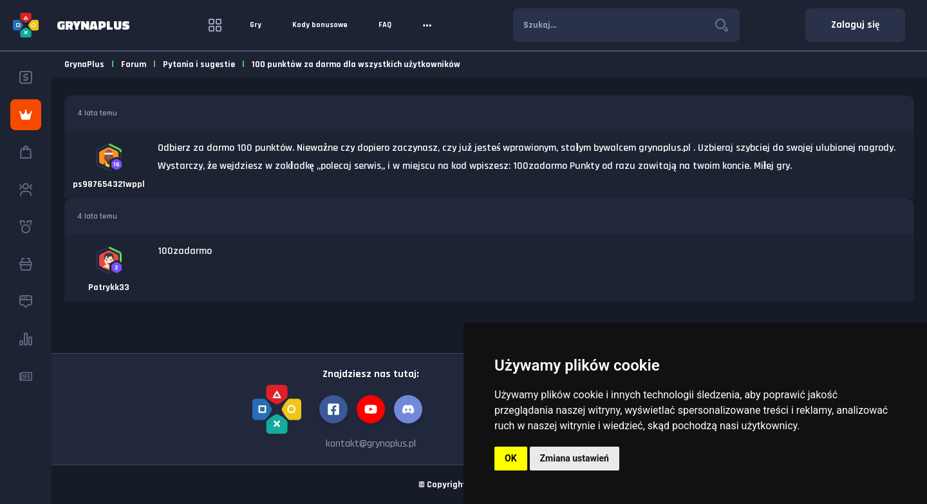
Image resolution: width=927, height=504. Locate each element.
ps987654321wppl (109, 184)
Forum (133, 64)
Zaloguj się (855, 25)
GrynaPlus (84, 64)
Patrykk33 (108, 287)
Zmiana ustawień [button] (574, 458)
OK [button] (511, 458)
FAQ (385, 25)
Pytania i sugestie (199, 64)
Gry (255, 25)
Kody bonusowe (320, 25)
